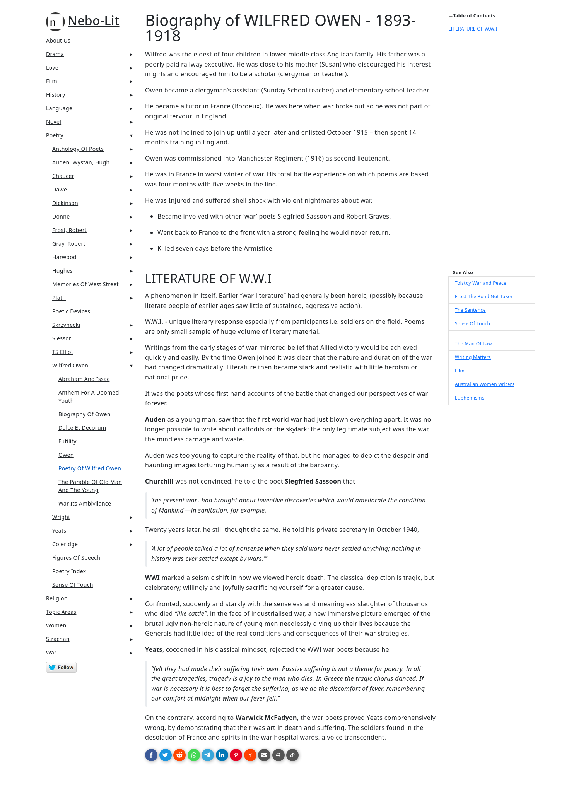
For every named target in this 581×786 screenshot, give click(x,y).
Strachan (58, 638)
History (55, 94)
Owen (66, 454)
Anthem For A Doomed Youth (88, 396)
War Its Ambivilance (84, 503)
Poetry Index (69, 571)
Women (56, 625)
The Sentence (470, 310)
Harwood (64, 257)
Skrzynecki (66, 324)
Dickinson (65, 203)
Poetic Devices (71, 311)
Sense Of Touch (72, 584)
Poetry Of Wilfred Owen (89, 468)
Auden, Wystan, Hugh (81, 162)
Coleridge (65, 544)
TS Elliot (62, 351)
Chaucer (63, 175)
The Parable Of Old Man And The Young (90, 486)
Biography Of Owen (84, 414)
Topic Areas (61, 611)
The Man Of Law (473, 343)
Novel (53, 121)
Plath (59, 297)
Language (59, 108)
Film (51, 81)
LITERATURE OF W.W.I (472, 29)
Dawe (59, 189)
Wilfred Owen (70, 365)
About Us (58, 40)
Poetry (54, 135)
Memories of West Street (85, 284)
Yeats (59, 530)
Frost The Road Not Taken (484, 296)
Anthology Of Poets (78, 148)
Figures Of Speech (76, 557)
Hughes (62, 270)
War (51, 652)
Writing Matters (473, 357)
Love (52, 67)
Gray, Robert (68, 243)
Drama (55, 54)
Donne (61, 216)
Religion (57, 598)
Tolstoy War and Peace (480, 283)
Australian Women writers (484, 384)
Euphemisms (469, 398)
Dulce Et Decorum (82, 427)
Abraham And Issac (83, 379)
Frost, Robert (69, 230)
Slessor (61, 338)
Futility (67, 441)
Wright (61, 517)
